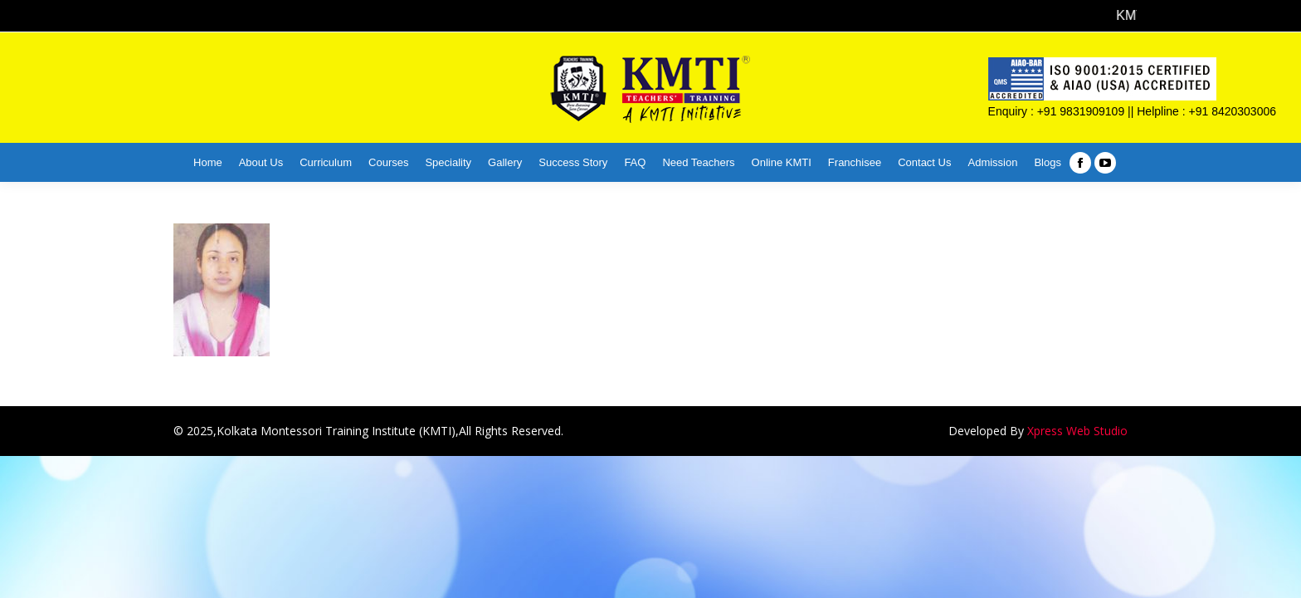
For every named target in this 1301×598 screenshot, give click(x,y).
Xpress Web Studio (1077, 431)
